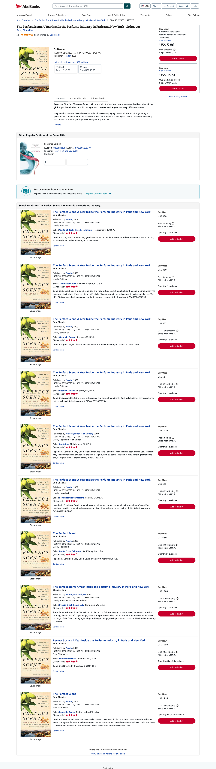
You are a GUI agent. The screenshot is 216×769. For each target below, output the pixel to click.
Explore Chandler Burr (99, 193)
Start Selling (194, 15)
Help (195, 6)
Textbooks (145, 15)
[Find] (127, 6)
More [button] (58, 124)
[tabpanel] (104, 114)
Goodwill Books (67, 337)
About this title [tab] (78, 98)
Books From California (70, 551)
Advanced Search (24, 15)
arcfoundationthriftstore (71, 497)
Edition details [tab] (98, 98)
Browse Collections (57, 15)
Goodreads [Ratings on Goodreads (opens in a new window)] (55, 34)
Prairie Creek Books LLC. (71, 605)
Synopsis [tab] (61, 98)
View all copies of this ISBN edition (71, 62)
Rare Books (87, 15)
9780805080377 (83, 148)
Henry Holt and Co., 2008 (66, 151)
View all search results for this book (108, 753)
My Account (169, 6)
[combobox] (88, 6)
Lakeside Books (67, 712)
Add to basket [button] (178, 58)
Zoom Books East (67, 283)
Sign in (156, 6)
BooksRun (64, 444)
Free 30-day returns (178, 96)
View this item (165, 40)
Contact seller (58, 246)
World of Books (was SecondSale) (76, 230)
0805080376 (59, 148)
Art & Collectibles (116, 15)
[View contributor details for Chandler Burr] (24, 30)
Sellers (169, 15)
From (66, 68)
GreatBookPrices (67, 658)
